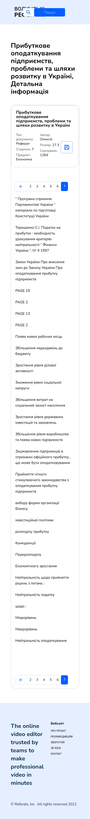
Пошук (49, 12)
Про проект (58, 731)
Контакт (56, 754)
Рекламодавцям (61, 736)
